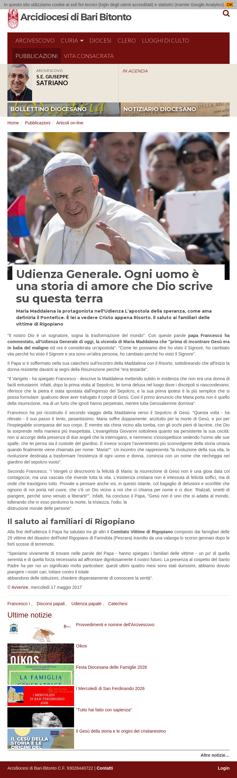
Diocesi (100, 40)
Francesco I (18, 603)
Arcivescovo (35, 40)
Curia (72, 40)
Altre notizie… (215, 755)
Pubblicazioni (36, 55)
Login (224, 768)
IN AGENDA (135, 71)
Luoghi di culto (165, 40)
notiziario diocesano (159, 109)
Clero (127, 40)
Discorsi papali (51, 603)
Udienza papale (87, 603)
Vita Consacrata (89, 55)
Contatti (105, 768)
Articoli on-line (69, 122)
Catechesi (117, 603)
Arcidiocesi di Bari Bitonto (75, 17)
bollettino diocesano (48, 109)
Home (13, 122)
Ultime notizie (29, 615)
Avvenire (19, 587)
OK (229, 4)
